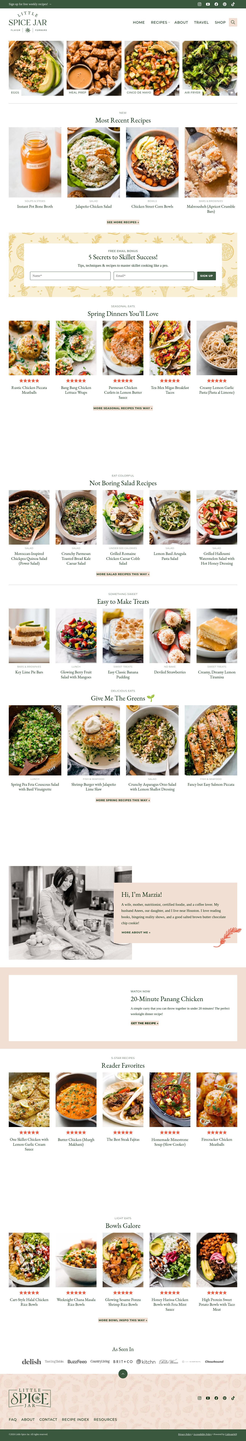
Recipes (159, 22)
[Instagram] (199, 4)
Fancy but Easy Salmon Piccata (211, 784)
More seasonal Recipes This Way (121, 408)
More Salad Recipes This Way (122, 574)
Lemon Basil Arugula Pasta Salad (170, 556)
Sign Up (206, 276)
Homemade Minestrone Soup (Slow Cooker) (170, 1142)
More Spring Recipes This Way (122, 800)
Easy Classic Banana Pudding (123, 674)
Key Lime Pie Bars (29, 672)
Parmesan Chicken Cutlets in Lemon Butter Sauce (123, 392)
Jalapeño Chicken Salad (94, 206)
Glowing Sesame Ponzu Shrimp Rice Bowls (123, 1302)
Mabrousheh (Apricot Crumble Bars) (211, 209)
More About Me (135, 932)
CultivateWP (231, 1434)
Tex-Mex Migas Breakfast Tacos (170, 390)
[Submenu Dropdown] (169, 22)
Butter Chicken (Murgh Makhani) (76, 1142)
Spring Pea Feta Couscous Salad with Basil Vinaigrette (35, 787)
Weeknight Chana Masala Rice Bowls (76, 1302)
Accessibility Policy (202, 1434)
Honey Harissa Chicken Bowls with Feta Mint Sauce (170, 1304)
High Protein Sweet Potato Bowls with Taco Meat (217, 1304)
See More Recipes (122, 222)
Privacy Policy (185, 1434)
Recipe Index (75, 1420)
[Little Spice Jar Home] (28, 22)
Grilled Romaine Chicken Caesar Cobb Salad (123, 558)
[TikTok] (233, 4)
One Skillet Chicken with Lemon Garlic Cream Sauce (29, 1144)
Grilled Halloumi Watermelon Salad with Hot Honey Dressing (217, 558)
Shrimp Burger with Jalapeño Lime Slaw (93, 787)
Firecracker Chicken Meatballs (216, 1142)
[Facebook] (216, 4)
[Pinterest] (224, 4)
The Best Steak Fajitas (123, 1139)
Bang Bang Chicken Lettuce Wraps (76, 390)
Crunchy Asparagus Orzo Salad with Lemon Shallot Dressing (152, 787)
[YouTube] (208, 4)
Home (139, 22)
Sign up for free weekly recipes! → (30, 4)
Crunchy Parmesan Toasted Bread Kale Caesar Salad (76, 558)
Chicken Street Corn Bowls (152, 206)
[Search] (233, 22)
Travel (201, 22)
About (181, 22)
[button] (21, 380)
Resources (105, 1420)
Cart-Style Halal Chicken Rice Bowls (29, 1302)
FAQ (13, 1420)
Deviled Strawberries (170, 672)
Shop (220, 22)
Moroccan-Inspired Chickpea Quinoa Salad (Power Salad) (29, 558)
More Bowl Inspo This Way (122, 1320)
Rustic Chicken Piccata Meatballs (29, 390)
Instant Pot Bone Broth (35, 206)
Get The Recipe (143, 1023)
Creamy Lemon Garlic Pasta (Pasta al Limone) (216, 390)
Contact (48, 1420)
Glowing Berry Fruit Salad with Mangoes (76, 674)
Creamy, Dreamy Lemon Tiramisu (217, 674)
